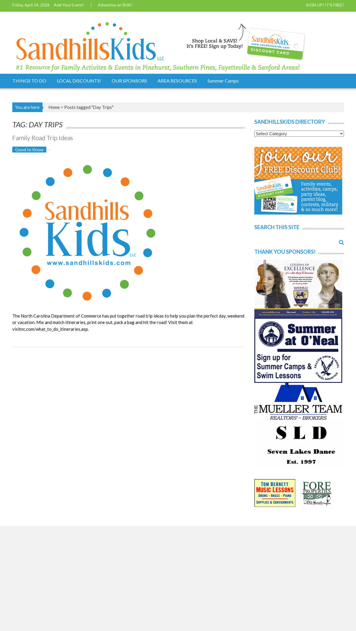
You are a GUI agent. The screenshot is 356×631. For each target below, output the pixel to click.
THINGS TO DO (29, 80)
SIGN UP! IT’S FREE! (325, 5)
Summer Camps (223, 80)
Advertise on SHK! (115, 5)
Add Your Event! (69, 5)
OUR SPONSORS (129, 80)
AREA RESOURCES (177, 80)
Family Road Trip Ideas (42, 138)
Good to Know (29, 149)
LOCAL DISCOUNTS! (79, 80)
